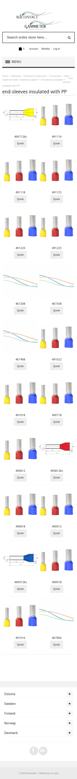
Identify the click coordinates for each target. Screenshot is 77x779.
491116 (57, 136)
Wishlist (45, 48)
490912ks (20, 582)
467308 (57, 303)
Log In (56, 48)
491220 (20, 248)
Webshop (16, 76)
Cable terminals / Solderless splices (20, 79)
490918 (57, 582)
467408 (20, 359)
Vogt (66, 76)
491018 (20, 415)
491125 (57, 192)
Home (5, 76)
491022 (57, 359)
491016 (20, 637)
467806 (57, 637)
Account (33, 48)
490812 (20, 470)
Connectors (55, 76)
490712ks (20, 136)
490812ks (56, 470)
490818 (20, 526)
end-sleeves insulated (52, 79)
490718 (57, 415)
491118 (20, 192)
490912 (57, 526)
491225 (57, 248)
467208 (20, 303)
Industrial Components (35, 76)
